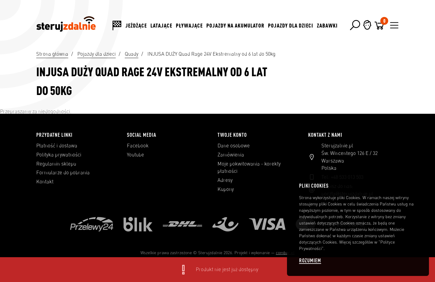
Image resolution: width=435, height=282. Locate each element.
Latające (161, 25)
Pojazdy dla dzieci (290, 25)
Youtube (135, 155)
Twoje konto (232, 135)
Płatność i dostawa (56, 146)
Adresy (225, 180)
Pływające (189, 25)
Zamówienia (231, 155)
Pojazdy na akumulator (235, 25)
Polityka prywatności (58, 155)
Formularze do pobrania (63, 172)
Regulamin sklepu (56, 164)
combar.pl (285, 252)
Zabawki (327, 25)
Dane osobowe (234, 146)
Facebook (138, 146)
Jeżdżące (136, 25)
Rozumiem (310, 260)
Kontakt (44, 182)
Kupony (226, 189)
